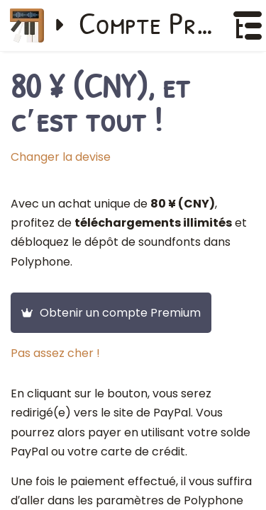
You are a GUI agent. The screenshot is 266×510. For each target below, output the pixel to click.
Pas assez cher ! (55, 353)
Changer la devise (61, 157)
